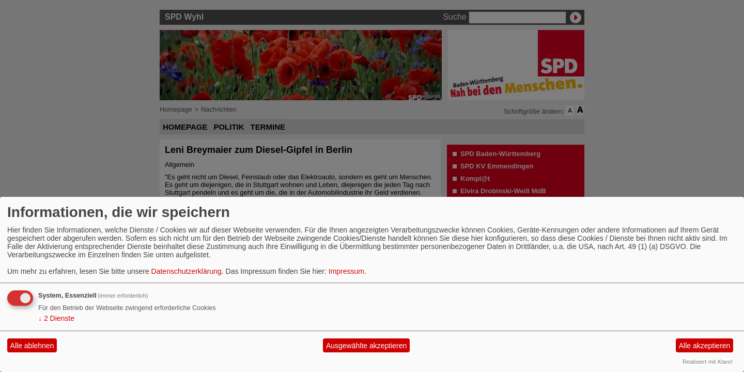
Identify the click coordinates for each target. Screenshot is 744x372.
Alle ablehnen (32, 346)
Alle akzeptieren (705, 346)
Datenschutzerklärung (186, 271)
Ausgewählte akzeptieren (366, 346)
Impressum (346, 271)
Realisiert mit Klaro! (708, 362)
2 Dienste (56, 318)
